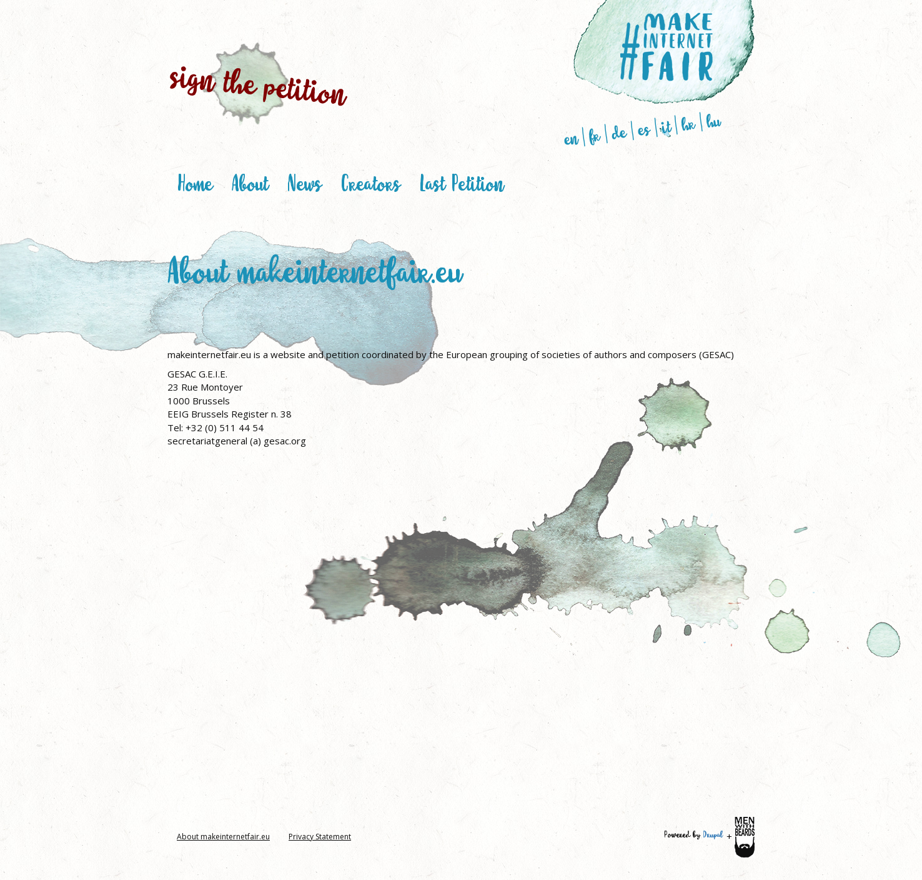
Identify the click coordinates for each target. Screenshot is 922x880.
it (666, 126)
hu (713, 120)
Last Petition (461, 182)
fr (595, 135)
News (304, 182)
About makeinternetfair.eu (223, 836)
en (571, 138)
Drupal (713, 834)
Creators (370, 182)
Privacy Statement (320, 836)
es (644, 129)
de (619, 132)
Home (195, 182)
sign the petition (259, 83)
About (250, 182)
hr (688, 123)
